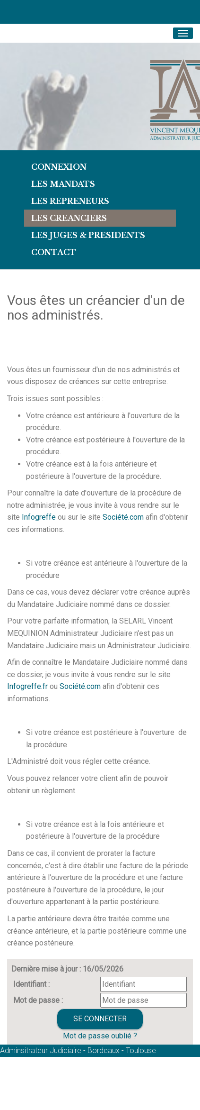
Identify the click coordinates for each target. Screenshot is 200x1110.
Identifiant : (31, 984)
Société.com (123, 517)
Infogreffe (39, 517)
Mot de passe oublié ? (100, 1035)
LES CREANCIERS (69, 218)
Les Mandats (63, 184)
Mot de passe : (38, 1000)
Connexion (59, 167)
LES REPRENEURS (70, 201)
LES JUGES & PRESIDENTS (88, 235)
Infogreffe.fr (27, 686)
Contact (53, 252)
